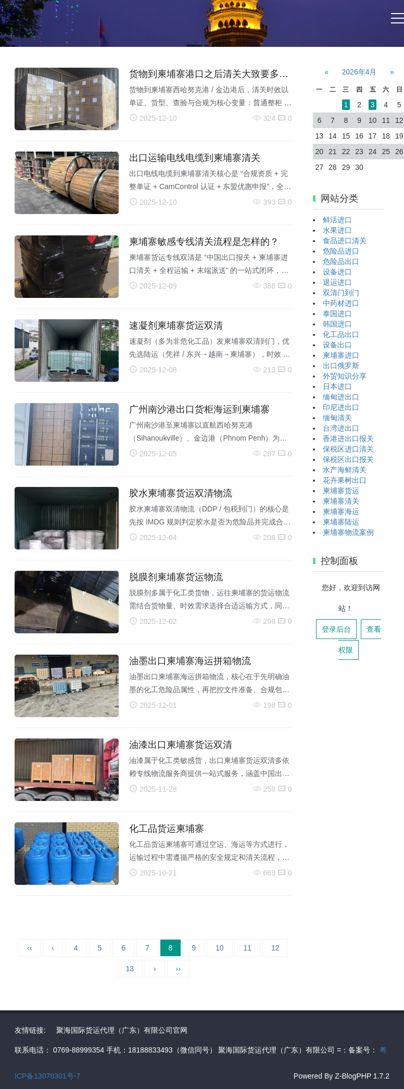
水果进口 (337, 230)
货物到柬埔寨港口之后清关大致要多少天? (216, 74)
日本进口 (337, 386)
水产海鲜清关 (345, 470)
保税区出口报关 (348, 459)
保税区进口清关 (348, 449)
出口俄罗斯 (341, 365)
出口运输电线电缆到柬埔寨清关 (194, 158)
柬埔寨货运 (341, 490)
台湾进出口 (341, 428)
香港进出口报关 (348, 438)
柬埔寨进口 (341, 355)
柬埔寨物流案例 (348, 532)
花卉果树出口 (345, 480)
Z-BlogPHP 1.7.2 (362, 1076)
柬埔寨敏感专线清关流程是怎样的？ (204, 241)
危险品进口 (341, 251)
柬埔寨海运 (341, 511)
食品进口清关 (345, 240)
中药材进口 (341, 303)
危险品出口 (341, 261)
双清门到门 (341, 293)
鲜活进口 (337, 220)
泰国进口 (337, 313)
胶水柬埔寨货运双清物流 (180, 493)
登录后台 (336, 629)
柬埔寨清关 (341, 501)
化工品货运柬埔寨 (166, 828)
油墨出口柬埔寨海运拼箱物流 (190, 661)
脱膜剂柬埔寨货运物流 (176, 577)
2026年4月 (359, 72)
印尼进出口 (341, 407)
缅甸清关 (337, 418)
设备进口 (337, 272)
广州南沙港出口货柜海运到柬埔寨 (199, 409)
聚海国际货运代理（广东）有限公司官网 (121, 1030)
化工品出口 (341, 334)
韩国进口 (337, 324)
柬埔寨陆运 (341, 522)
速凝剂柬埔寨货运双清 (176, 325)
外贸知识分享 (345, 376)
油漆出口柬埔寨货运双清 (180, 745)
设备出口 (337, 345)
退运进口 (337, 282)
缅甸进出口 (341, 397)
